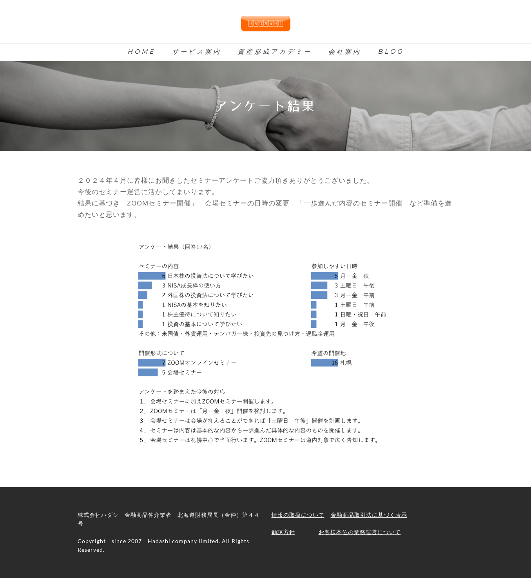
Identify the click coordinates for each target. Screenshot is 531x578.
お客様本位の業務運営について (360, 532)
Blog (391, 51)
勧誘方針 (283, 532)
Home (141, 51)
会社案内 (344, 51)
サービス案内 (196, 51)
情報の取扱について (298, 514)
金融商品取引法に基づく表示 (369, 514)
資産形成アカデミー (275, 51)
